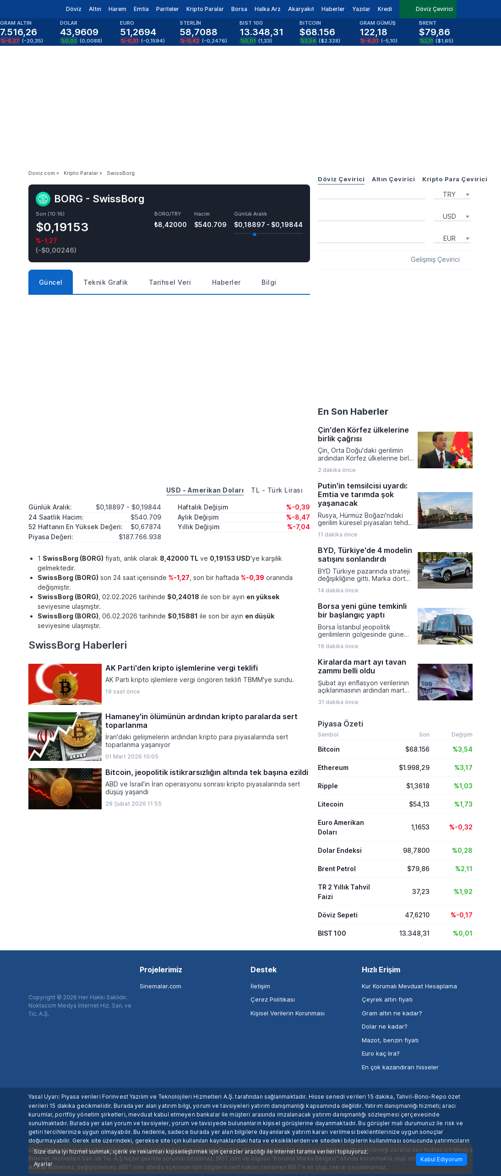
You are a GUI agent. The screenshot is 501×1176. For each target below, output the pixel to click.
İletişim (260, 986)
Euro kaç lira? (381, 1053)
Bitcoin (329, 749)
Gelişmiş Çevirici (435, 259)
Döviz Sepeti (338, 915)
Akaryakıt (301, 8)
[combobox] (452, 193)
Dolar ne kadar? (385, 1026)
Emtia (141, 8)
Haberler (333, 8)
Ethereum (333, 767)
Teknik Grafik (105, 282)
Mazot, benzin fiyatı (390, 1040)
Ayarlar (43, 1164)
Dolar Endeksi (340, 850)
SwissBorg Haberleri (77, 645)
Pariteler (167, 8)
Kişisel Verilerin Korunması (287, 1013)
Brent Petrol (337, 869)
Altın (95, 8)
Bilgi (269, 282)
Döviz (74, 8)
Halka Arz (268, 8)
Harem (117, 8)
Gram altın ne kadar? (392, 1013)
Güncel (51, 282)
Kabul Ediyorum (441, 1159)
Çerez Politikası (272, 999)
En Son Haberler (353, 411)
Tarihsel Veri (170, 282)
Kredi (385, 8)
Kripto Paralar (205, 8)
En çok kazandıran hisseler (400, 1067)
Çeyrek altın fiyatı (387, 999)
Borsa (239, 8)
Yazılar (361, 8)
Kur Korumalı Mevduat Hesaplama (409, 986)
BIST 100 (332, 933)
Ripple (328, 786)
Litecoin (330, 804)
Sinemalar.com (160, 986)
